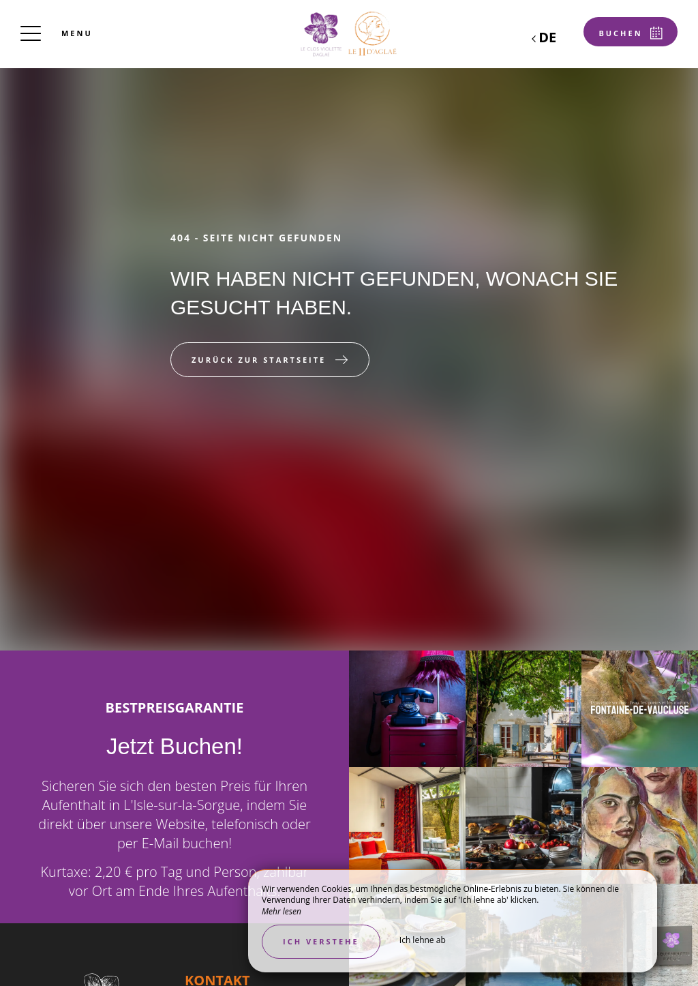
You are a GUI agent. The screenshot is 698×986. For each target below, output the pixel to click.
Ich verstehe (321, 941)
